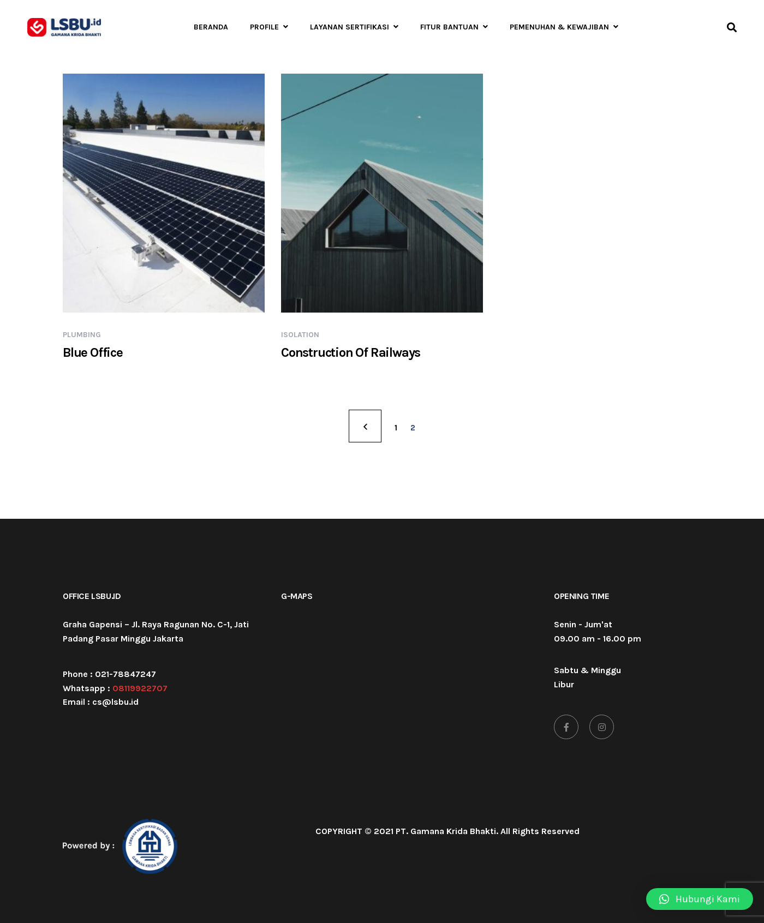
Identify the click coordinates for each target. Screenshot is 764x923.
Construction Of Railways (350, 352)
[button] (699, 899)
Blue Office (93, 352)
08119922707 (140, 688)
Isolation (300, 334)
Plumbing (82, 334)
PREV (365, 426)
